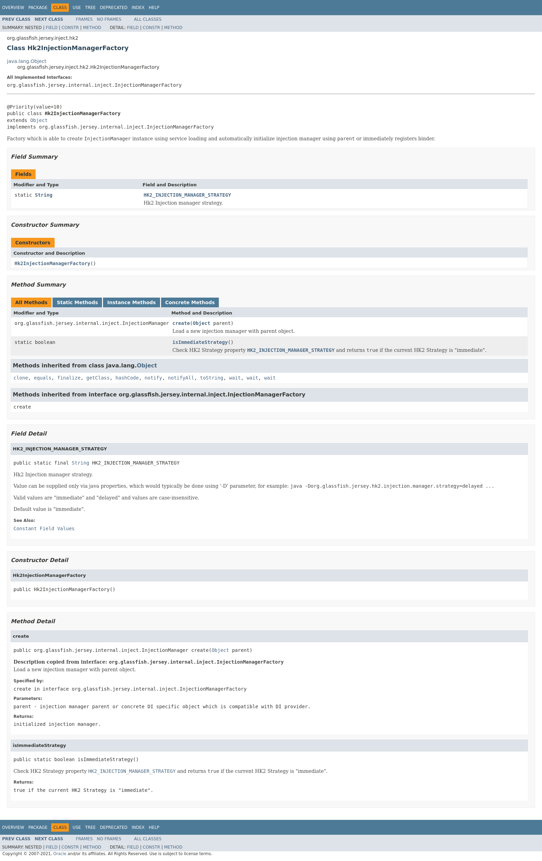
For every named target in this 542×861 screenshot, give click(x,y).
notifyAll (181, 378)
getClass (98, 378)
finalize (68, 378)
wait (235, 378)
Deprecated (114, 7)
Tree (90, 7)
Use (77, 7)
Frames (84, 19)
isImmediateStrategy (200, 342)
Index (138, 7)
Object (39, 120)
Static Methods (77, 302)
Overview (13, 7)
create (181, 323)
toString (211, 378)
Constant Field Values (44, 528)
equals (43, 378)
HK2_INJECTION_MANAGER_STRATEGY (187, 195)
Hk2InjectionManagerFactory (52, 263)
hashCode (127, 378)
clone (20, 378)
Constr (70, 27)
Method (92, 27)
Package (37, 7)
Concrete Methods (190, 302)
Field (51, 27)
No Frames (109, 19)
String (44, 195)
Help (154, 7)
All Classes (147, 19)
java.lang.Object (26, 61)
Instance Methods (131, 302)
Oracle (59, 853)
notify (153, 378)
